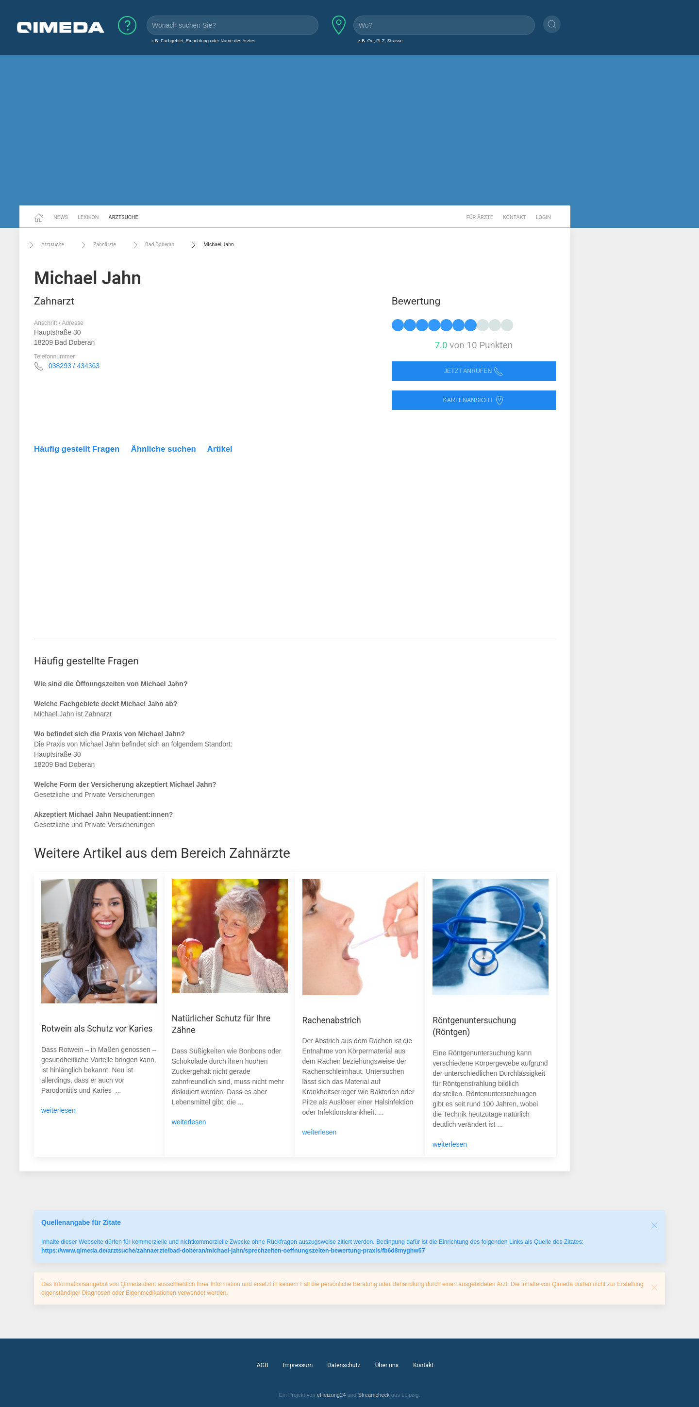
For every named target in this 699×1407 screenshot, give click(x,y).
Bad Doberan (152, 245)
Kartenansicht (473, 400)
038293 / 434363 (74, 366)
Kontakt (514, 217)
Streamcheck (373, 1395)
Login (543, 217)
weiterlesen (58, 1110)
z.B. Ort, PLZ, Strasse (380, 40)
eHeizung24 (331, 1395)
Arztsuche (123, 217)
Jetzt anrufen (473, 371)
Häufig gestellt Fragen (76, 449)
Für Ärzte (479, 217)
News (60, 217)
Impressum (298, 1365)
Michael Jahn (211, 245)
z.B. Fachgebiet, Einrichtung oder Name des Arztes (203, 40)
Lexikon (88, 217)
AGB (262, 1365)
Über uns (387, 1365)
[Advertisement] (349, 130)
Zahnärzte (97, 245)
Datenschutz (343, 1365)
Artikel (220, 449)
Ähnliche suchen (163, 449)
